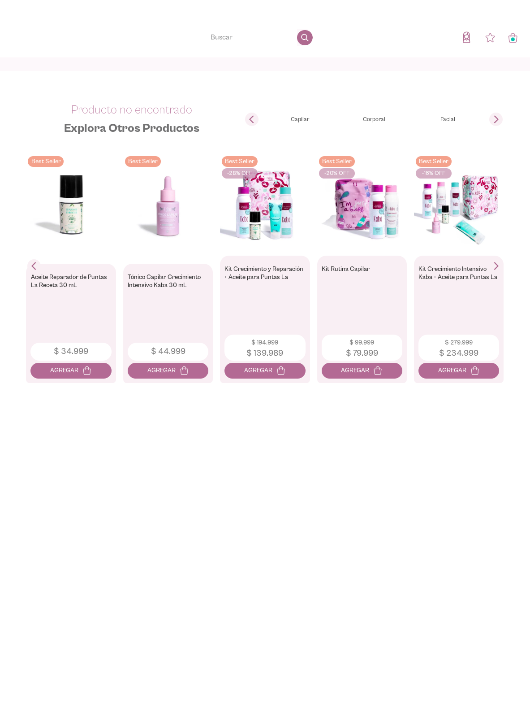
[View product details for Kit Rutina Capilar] (362, 266)
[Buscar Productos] (305, 37)
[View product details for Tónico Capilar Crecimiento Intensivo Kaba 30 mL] (168, 266)
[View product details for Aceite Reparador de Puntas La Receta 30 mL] (71, 266)
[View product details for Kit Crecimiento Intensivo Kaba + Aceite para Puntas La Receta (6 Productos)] (459, 266)
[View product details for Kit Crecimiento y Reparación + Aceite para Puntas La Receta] (265, 266)
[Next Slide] (496, 119)
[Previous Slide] (251, 119)
